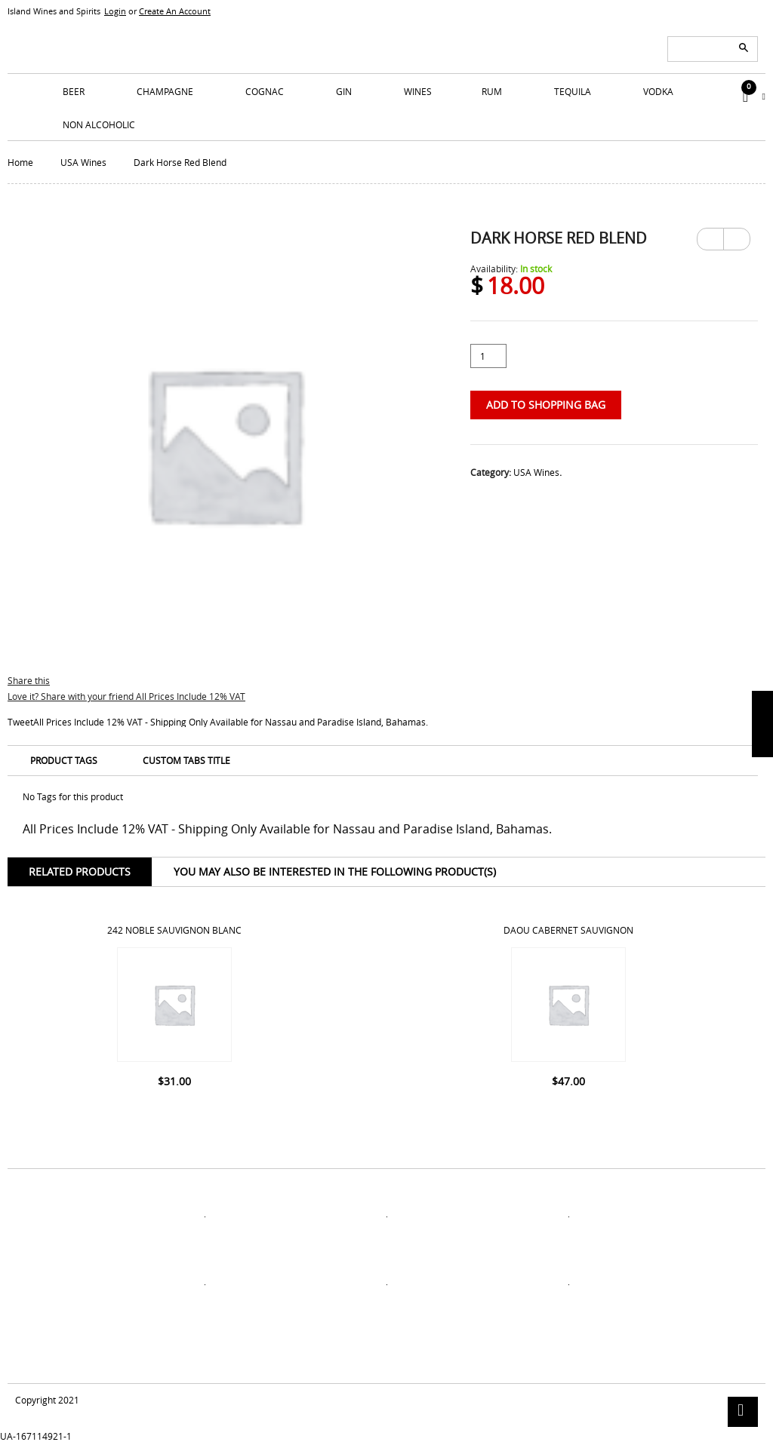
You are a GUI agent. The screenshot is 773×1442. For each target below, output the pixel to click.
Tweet (20, 722)
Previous (710, 239)
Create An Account (175, 11)
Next (737, 234)
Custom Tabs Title (186, 760)
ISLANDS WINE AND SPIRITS (386, 37)
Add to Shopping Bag (545, 404)
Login (115, 11)
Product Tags (63, 760)
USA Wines (83, 162)
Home (20, 162)
